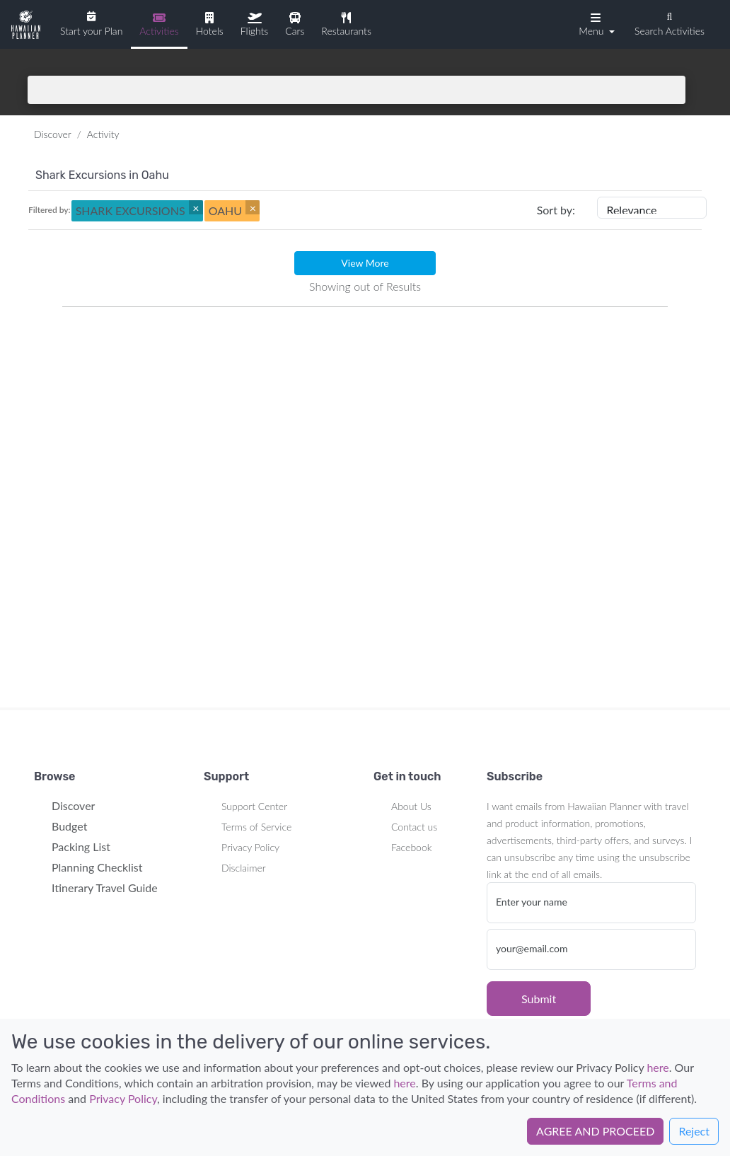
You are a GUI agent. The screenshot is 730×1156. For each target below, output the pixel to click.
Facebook (411, 847)
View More (364, 263)
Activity (103, 134)
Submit (538, 998)
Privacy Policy (250, 847)
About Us (411, 806)
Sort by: (556, 209)
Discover (52, 134)
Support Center (254, 806)
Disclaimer (243, 868)
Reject (693, 1131)
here (657, 1067)
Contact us (414, 827)
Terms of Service (256, 827)
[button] (595, 23)
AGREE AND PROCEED (595, 1131)
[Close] (196, 207)
